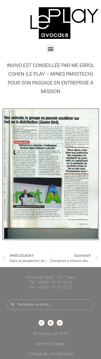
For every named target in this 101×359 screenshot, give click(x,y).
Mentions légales (50, 343)
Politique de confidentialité (50, 353)
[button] (50, 48)
